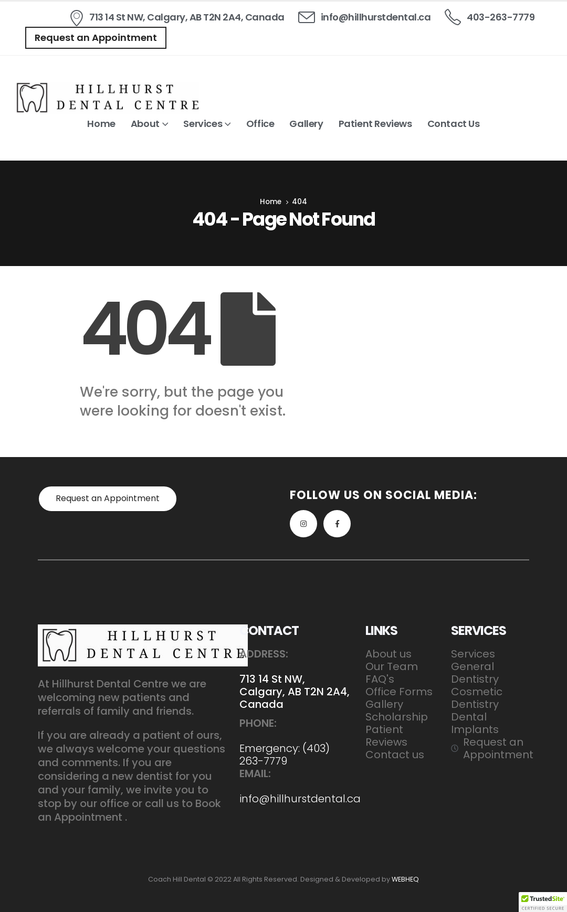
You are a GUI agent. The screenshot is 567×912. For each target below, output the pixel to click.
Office (260, 123)
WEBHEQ (405, 879)
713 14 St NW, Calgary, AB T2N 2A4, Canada (294, 692)
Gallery (306, 123)
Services (202, 123)
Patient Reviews (375, 123)
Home (101, 123)
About (145, 123)
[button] (95, 38)
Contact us (453, 123)
